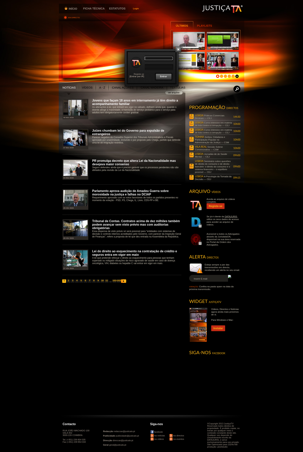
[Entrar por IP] (136, 76)
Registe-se (139, 74)
